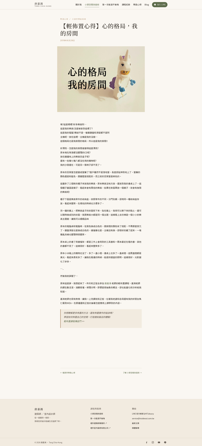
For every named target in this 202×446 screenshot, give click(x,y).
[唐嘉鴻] (43, 4)
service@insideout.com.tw (143, 418)
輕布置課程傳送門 (72, 321)
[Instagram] (152, 442)
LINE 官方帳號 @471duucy (143, 413)
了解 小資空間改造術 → (132, 372)
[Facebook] (146, 442)
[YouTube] (159, 442)
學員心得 (137, 4)
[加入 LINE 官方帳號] (159, 4)
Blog (147, 4)
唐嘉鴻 (108, 283)
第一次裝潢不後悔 (110, 4)
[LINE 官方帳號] (165, 442)
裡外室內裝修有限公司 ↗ (100, 428)
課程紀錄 (126, 4)
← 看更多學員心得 (67, 372)
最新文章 (135, 423)
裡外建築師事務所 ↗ (98, 423)
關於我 (78, 4)
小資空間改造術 (92, 4)
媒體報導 (135, 428)
